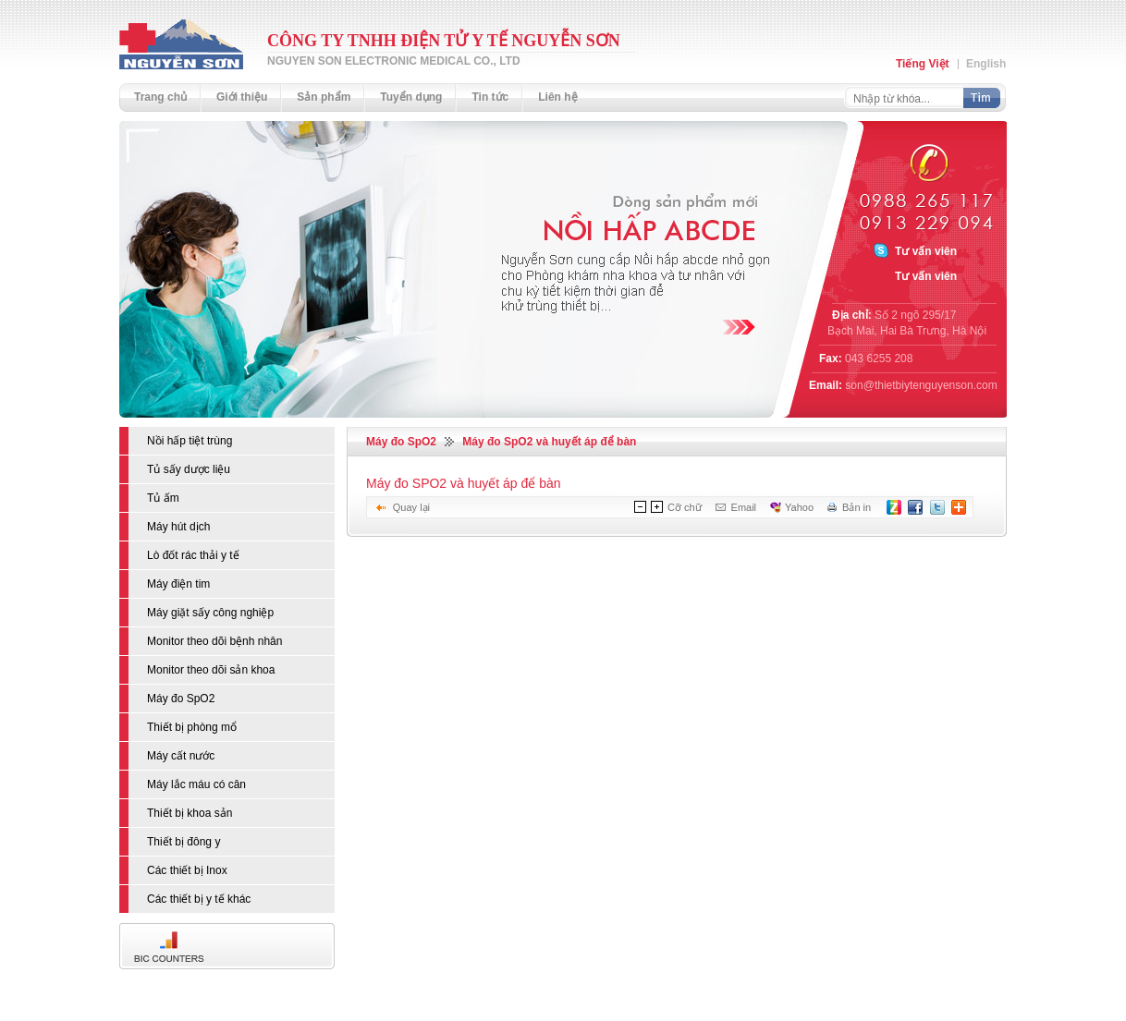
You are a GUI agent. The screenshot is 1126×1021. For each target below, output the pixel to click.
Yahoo (799, 507)
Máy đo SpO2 (401, 441)
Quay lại (411, 507)
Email (744, 507)
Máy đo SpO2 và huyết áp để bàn (549, 441)
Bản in (856, 507)
